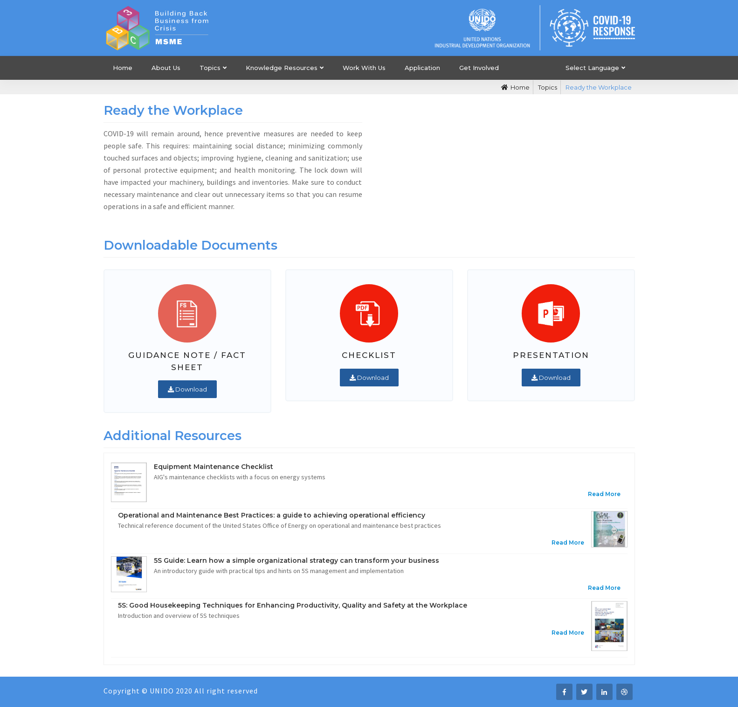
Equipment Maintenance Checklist (213, 466)
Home (122, 67)
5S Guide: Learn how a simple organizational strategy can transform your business (296, 560)
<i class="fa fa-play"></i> (505, 164)
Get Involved (479, 67)
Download (187, 389)
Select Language (592, 67)
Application (422, 67)
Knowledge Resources (281, 67)
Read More (604, 493)
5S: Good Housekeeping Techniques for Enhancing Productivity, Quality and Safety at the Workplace (292, 605)
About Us (166, 67)
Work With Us (364, 67)
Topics (210, 67)
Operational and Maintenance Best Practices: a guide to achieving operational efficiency (271, 515)
